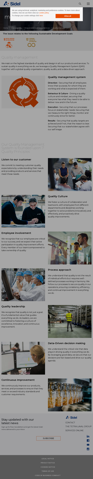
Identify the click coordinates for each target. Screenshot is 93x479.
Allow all (67, 16)
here (41, 16)
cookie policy (44, 13)
